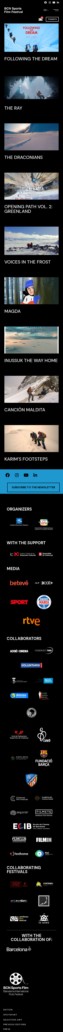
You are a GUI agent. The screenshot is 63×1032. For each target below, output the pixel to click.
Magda (12, 311)
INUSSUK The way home (31, 360)
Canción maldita (24, 410)
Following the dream (30, 59)
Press (6, 1029)
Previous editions (14, 1024)
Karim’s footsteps (26, 459)
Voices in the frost (27, 262)
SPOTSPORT (10, 1014)
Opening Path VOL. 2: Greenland (28, 209)
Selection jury (12, 1019)
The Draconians (23, 157)
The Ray (13, 108)
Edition (8, 1009)
